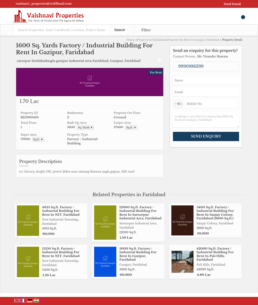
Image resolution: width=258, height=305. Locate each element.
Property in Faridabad (151, 39)
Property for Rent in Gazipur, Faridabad (193, 39)
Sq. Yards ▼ (85, 127)
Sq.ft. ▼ (131, 127)
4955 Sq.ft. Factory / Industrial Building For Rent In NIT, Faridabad (61, 211)
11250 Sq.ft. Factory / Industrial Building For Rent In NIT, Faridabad (61, 252)
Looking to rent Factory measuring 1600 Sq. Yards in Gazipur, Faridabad (206, 120)
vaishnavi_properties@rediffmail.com (44, 3)
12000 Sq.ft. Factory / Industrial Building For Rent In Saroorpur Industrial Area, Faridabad (140, 212)
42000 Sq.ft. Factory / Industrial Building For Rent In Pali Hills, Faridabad (215, 254)
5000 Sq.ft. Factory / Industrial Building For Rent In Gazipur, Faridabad (137, 254)
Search (119, 30)
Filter (146, 30)
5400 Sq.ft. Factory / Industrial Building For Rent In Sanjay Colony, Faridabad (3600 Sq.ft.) (215, 212)
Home (130, 39)
